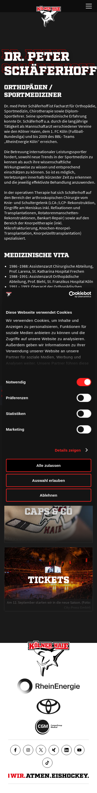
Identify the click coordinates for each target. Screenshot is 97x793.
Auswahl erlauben (48, 480)
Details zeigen (68, 450)
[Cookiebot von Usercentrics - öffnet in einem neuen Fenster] (69, 294)
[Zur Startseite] (48, 16)
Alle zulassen (48, 465)
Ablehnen (48, 495)
